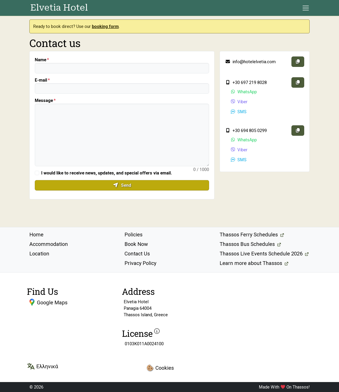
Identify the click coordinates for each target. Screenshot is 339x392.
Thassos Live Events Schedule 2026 (261, 254)
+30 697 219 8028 (246, 82)
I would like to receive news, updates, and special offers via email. (106, 173)
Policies (133, 235)
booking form (105, 26)
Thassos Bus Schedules (247, 244)
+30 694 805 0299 (246, 130)
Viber (239, 101)
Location (39, 254)
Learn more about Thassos (251, 263)
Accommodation (48, 244)
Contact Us (137, 254)
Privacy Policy (140, 263)
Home (36, 235)
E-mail (41, 80)
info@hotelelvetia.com (250, 61)
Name (40, 59)
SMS (238, 111)
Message (44, 100)
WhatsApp (243, 91)
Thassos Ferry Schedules (249, 235)
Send (122, 185)
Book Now (136, 244)
